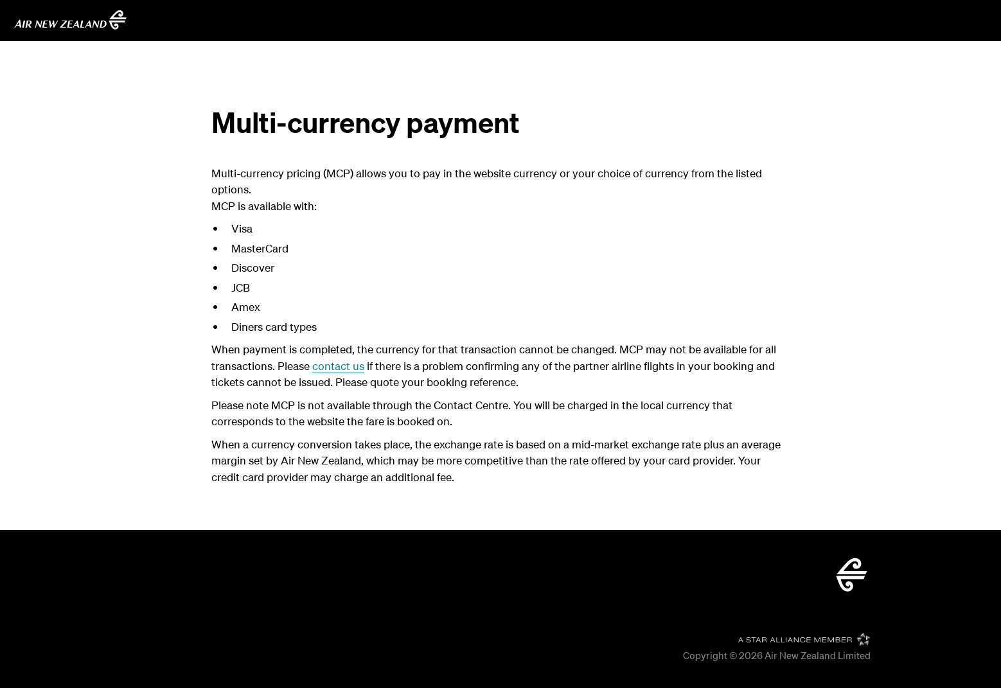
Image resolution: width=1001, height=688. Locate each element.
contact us (338, 366)
